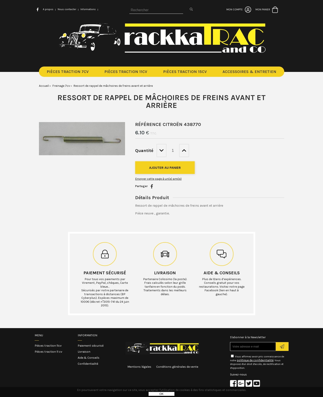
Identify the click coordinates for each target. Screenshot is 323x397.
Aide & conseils (222, 272)
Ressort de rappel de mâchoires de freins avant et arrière (161, 101)
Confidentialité (88, 364)
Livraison (165, 272)
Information (87, 335)
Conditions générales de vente (177, 367)
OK (161, 393)
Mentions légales (139, 367)
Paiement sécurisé (104, 272)
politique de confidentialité (255, 360)
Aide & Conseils (88, 358)
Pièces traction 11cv (48, 345)
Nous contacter (67, 9)
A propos (48, 9)
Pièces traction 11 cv (48, 352)
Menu (39, 335)
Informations (88, 9)
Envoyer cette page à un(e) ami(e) (158, 179)
